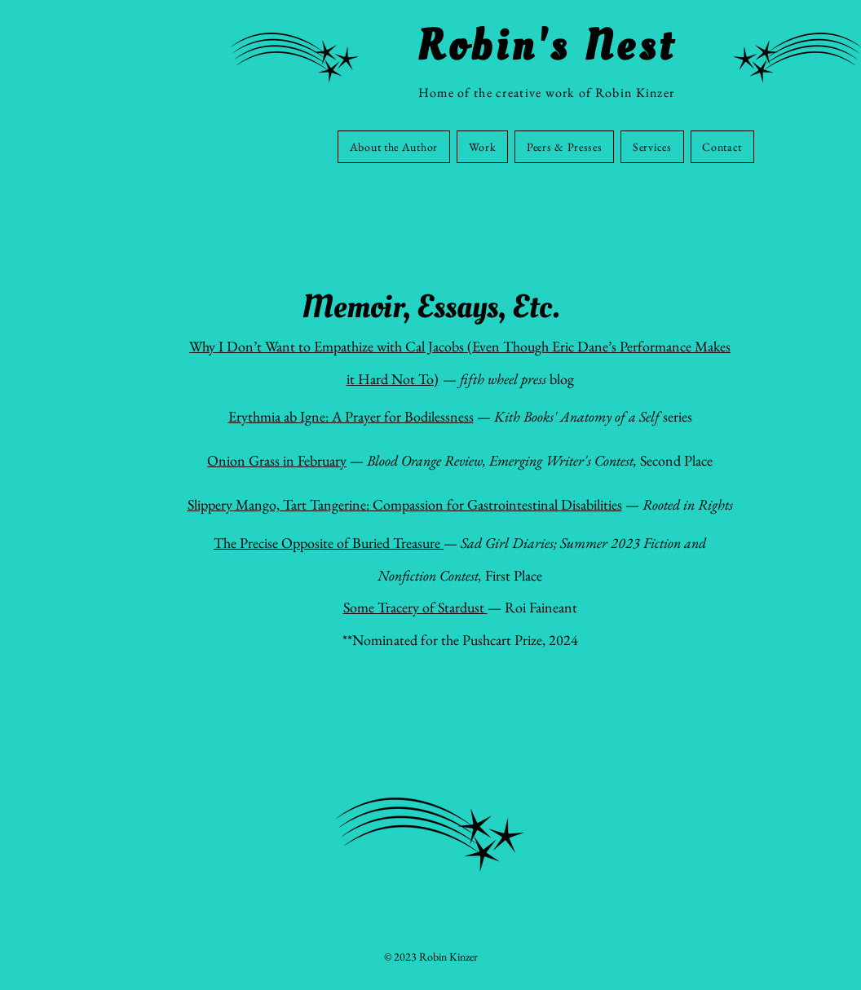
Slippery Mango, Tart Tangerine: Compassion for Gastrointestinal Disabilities (405, 504)
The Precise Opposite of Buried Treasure (329, 542)
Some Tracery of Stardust (415, 607)
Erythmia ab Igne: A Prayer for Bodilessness (351, 416)
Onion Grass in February (277, 460)
